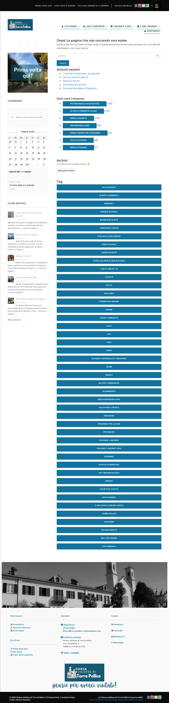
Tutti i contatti (71, 652)
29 (21, 164)
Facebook (118, 624)
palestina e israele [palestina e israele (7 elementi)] (109, 407)
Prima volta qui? (20, 648)
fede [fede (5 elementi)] (109, 342)
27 (10, 164)
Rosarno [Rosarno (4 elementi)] (109, 456)
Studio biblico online (21, 185)
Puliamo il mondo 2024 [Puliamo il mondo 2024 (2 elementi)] (109, 448)
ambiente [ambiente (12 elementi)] (109, 203)
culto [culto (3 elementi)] (109, 285)
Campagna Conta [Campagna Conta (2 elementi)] (109, 228)
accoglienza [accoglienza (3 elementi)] (109, 187)
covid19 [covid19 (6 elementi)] (109, 277)
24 (33, 159)
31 (16, 142)
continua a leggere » (30, 228)
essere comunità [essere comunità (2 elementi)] (109, 318)
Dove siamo (18, 630)
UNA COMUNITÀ (97, 26)
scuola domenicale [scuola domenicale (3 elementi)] (109, 464)
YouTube (118, 630)
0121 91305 (70, 628)
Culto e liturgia (78, 140)
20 (10, 159)
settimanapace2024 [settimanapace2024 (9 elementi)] (109, 473)
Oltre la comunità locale (83, 111)
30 (10, 142)
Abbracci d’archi (71, 80)
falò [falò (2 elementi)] (109, 326)
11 (38, 147)
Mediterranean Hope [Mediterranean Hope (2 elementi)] (109, 399)
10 (33, 147)
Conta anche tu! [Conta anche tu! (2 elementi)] (109, 269)
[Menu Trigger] (157, 6)
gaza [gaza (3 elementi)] (109, 350)
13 (10, 153)
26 (44, 159)
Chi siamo (17, 651)
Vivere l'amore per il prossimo (85, 133)
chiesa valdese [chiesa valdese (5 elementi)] (109, 252)
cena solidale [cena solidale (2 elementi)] (109, 244)
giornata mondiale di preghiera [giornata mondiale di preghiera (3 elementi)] (109, 358)
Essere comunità (78, 118)
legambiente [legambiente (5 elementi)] (109, 391)
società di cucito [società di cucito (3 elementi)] (109, 489)
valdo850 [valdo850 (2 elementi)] (109, 522)
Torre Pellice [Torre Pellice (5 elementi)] (109, 513)
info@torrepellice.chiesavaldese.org (83, 631)
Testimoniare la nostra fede (84, 104)
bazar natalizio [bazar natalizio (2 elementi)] (109, 220)
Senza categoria (78, 147)
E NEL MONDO (150, 26)
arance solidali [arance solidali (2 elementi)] (109, 212)
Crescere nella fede (79, 125)
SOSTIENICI (153, 30)
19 (44, 153)
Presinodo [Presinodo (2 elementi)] (109, 432)
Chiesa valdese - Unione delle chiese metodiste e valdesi (116, 699)
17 (33, 153)
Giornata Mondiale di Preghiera (79, 88)
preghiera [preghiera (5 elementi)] (109, 416)
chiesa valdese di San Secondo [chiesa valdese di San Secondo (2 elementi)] (109, 261)
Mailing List (119, 636)
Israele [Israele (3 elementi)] (109, 375)
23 (27, 159)
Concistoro (18, 624)
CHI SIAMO (72, 26)
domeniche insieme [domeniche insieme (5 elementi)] (109, 301)
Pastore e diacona (21, 627)
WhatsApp (118, 642)
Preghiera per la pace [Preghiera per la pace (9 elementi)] (109, 424)
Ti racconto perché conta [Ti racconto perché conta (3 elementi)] (109, 505)
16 (27, 153)
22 (21, 159)
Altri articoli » (15, 319)
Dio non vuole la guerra (75, 77)
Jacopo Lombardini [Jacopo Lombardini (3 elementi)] (109, 383)
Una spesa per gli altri (74, 84)
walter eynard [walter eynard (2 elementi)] (109, 538)
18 (38, 153)
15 (21, 153)
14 (16, 153)
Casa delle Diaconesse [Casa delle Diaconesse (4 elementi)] (109, 236)
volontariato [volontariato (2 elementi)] (109, 530)
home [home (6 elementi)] (109, 367)
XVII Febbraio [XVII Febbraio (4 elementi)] (109, 546)
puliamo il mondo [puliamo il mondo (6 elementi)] (109, 440)
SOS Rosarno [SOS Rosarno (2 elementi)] (109, 497)
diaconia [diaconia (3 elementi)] (109, 293)
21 (16, 159)
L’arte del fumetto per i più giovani (81, 73)
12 (44, 147)
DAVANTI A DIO (124, 26)
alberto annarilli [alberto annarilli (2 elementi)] (109, 195)
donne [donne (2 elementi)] (109, 310)
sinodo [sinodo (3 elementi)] (109, 481)
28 (16, 164)
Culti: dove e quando (23, 654)
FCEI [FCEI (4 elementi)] (109, 334)
